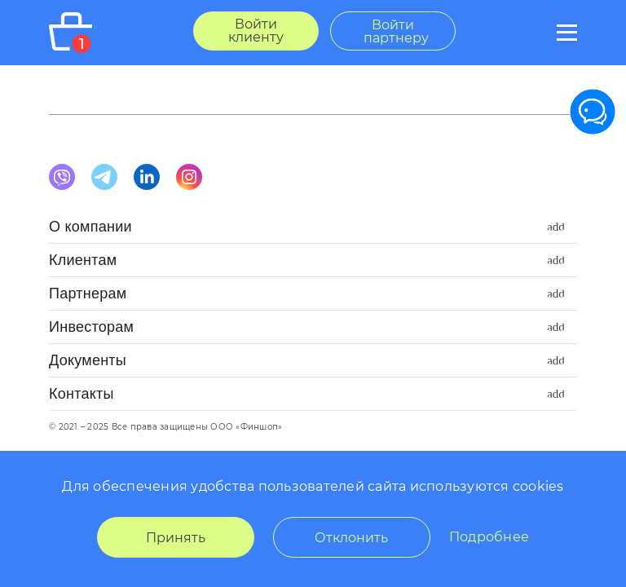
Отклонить (351, 537)
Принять (175, 537)
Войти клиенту (256, 30)
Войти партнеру (396, 31)
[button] (313, 231)
